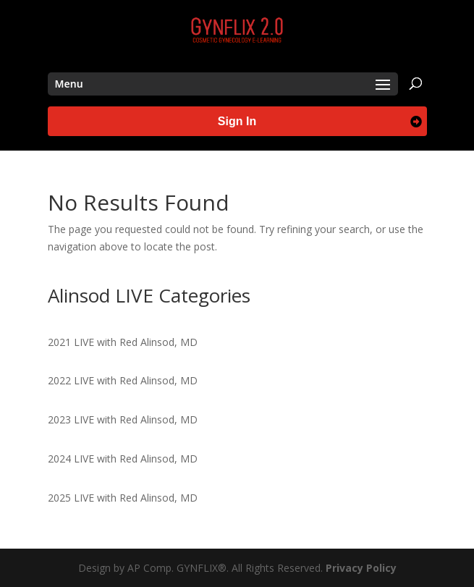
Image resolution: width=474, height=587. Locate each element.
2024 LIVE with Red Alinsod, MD (123, 458)
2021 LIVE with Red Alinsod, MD (123, 342)
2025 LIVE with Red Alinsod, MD (123, 497)
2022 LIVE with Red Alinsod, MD (123, 380)
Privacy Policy (361, 568)
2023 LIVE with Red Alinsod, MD (123, 419)
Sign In (237, 121)
